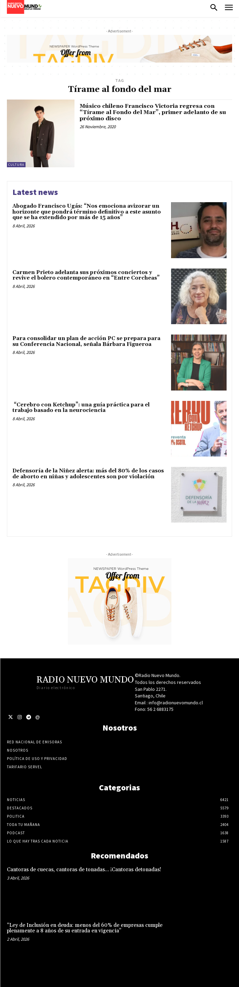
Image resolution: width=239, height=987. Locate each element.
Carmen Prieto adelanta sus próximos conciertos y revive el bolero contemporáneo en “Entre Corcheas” (86, 275)
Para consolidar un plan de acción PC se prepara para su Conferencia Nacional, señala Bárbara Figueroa (86, 341)
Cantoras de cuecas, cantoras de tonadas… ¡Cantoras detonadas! (84, 869)
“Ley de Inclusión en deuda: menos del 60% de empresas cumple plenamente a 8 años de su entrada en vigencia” (84, 928)
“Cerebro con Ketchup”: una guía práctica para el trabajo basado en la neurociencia (81, 408)
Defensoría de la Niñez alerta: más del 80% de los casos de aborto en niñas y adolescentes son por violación (88, 474)
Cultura (16, 164)
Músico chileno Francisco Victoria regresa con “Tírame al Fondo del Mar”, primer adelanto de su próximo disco (153, 112)
